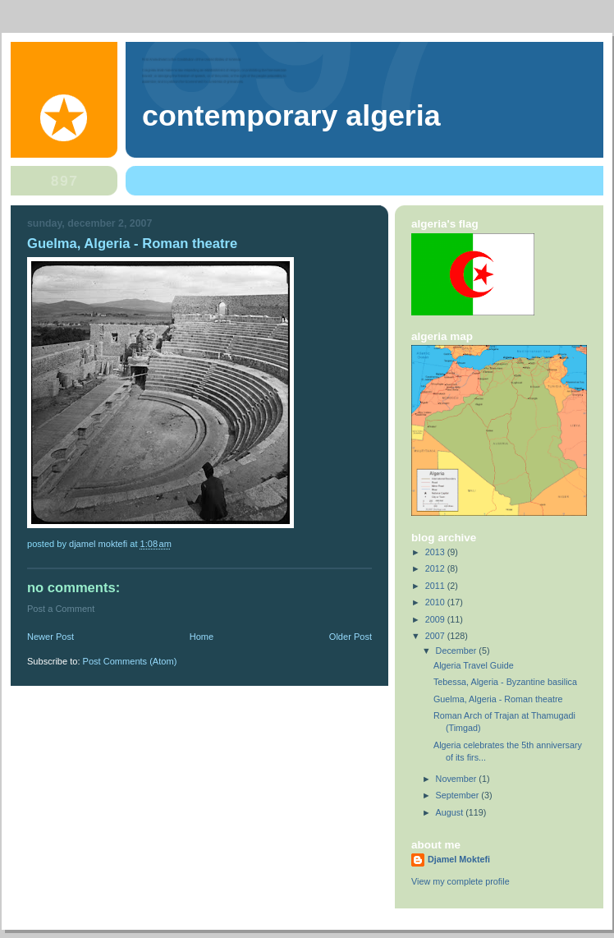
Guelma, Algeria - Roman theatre (498, 699)
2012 (436, 568)
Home (201, 636)
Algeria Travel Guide (473, 665)
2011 (436, 586)
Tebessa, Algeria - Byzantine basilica (505, 682)
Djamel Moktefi (459, 859)
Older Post (350, 636)
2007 (436, 636)
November (457, 779)
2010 (436, 602)
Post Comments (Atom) (130, 661)
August (451, 812)
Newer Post (50, 636)
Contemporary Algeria (291, 115)
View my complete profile (460, 881)
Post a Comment (60, 609)
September (459, 795)
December (457, 650)
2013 (436, 552)
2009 (436, 619)
